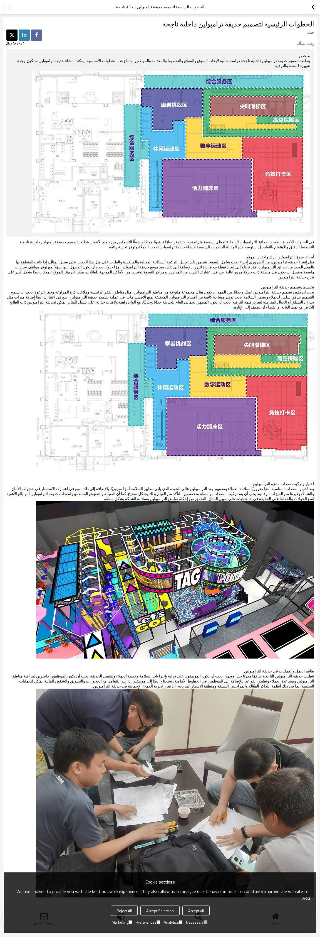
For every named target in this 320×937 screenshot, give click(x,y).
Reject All (124, 911)
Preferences (148, 922)
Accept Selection (160, 911)
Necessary (196, 922)
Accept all (196, 911)
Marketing (122, 922)
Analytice (173, 922)
